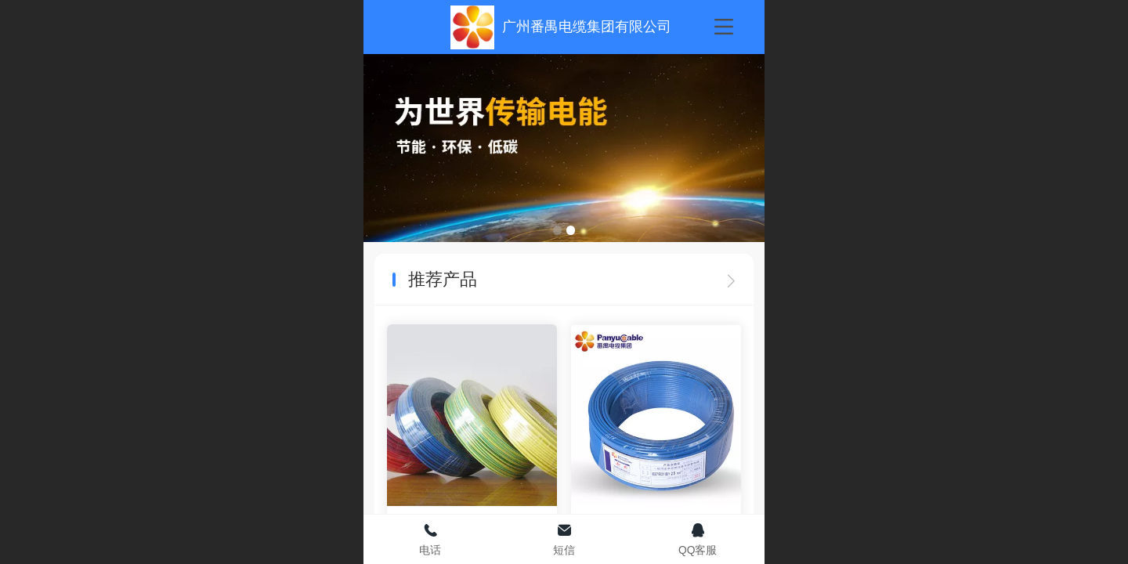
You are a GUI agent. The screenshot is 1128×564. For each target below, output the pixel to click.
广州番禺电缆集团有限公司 (586, 26)
